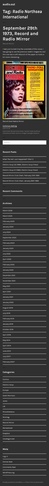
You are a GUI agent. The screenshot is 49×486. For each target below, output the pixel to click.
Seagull (24, 133)
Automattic (39, 482)
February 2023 (8, 243)
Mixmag (6, 417)
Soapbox (6, 433)
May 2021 (6, 286)
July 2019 (6, 313)
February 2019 (8, 319)
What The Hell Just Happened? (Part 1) (18, 159)
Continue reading (10, 126)
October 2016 (8, 329)
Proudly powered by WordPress (13, 482)
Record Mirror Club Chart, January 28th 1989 (21, 181)
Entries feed (7, 462)
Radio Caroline (24, 131)
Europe (6, 390)
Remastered (7, 428)
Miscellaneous (8, 412)
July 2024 (7, 232)
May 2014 (6, 340)
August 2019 (8, 308)
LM (4, 406)
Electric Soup (8, 385)
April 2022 (7, 259)
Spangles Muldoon (33, 133)
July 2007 (7, 356)
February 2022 (8, 264)
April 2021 (7, 291)
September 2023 (9, 237)
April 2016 (7, 335)
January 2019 (8, 324)
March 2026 (7, 210)
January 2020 (8, 302)
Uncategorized (8, 439)
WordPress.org (8, 472)
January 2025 (8, 227)
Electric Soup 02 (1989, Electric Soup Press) (20, 165)
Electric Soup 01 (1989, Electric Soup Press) (20, 170)
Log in (5, 456)
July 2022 (7, 254)
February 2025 (8, 221)
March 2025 (7, 216)
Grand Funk (6, 131)
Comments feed (9, 467)
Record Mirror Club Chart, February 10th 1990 (21, 175)
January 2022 (8, 270)
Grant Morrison (9, 395)
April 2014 (7, 346)
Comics (6, 379)
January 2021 (8, 297)
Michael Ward (15, 131)
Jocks (5, 401)
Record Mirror (8, 44)
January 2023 (8, 248)
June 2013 (7, 351)
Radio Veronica (16, 133)
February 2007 (9, 362)
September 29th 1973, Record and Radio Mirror (20, 33)
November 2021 (9, 281)
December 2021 (9, 275)
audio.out (9, 4)
